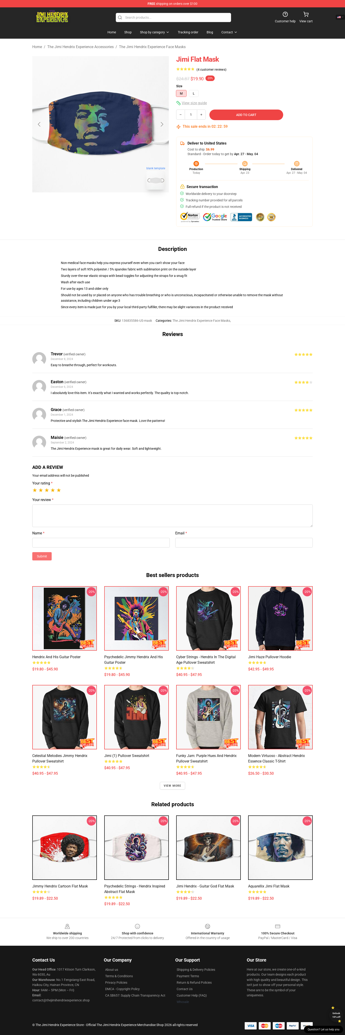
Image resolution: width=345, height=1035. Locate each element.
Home (37, 47)
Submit (42, 556)
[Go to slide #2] (112, 203)
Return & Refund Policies (194, 982)
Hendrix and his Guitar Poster (56, 657)
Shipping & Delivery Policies (196, 969)
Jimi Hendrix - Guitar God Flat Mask (205, 886)
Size (179, 86)
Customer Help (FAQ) (192, 995)
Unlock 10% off (336, 1015)
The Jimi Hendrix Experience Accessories (80, 47)
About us (111, 969)
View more (172, 785)
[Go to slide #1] (88, 203)
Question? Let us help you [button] (323, 1029)
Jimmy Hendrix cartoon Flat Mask (60, 886)
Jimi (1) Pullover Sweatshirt (126, 756)
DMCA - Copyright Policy (122, 989)
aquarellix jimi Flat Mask (268, 886)
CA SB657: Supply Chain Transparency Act (135, 995)
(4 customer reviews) (211, 69)
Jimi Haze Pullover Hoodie (269, 657)
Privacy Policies (116, 982)
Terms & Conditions (119, 976)
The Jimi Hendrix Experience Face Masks (152, 47)
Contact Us (185, 989)
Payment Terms (188, 976)
